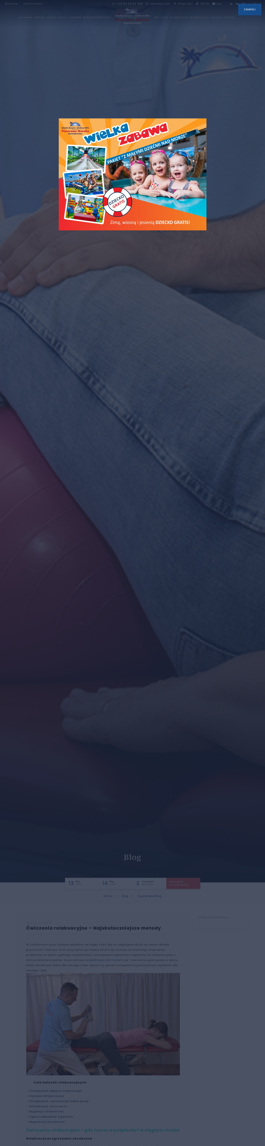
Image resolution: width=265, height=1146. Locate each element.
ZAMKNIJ (250, 9)
